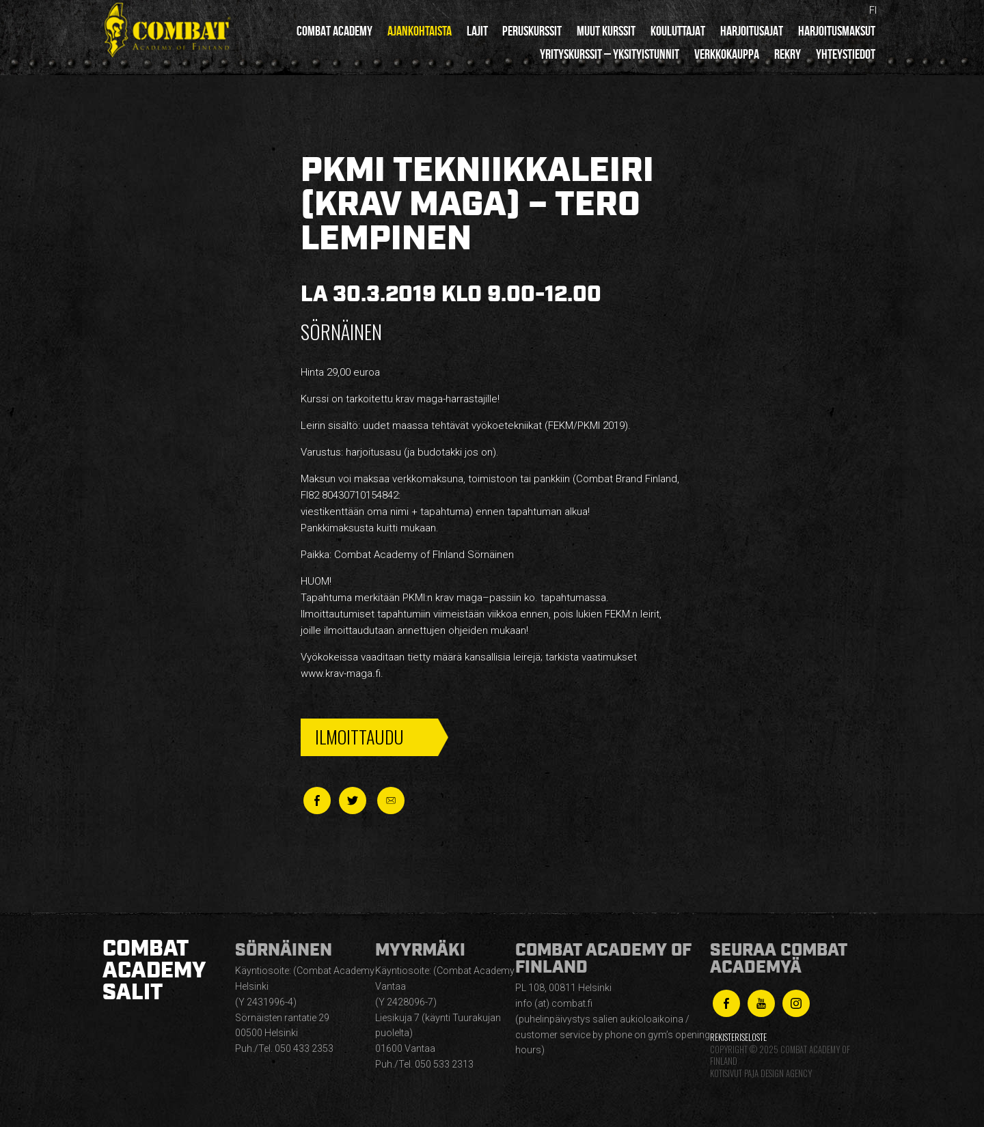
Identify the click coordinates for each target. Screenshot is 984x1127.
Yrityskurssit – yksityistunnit (609, 53)
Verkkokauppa (726, 53)
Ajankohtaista (419, 30)
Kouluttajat (678, 30)
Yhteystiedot (845, 53)
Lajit (477, 30)
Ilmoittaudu (359, 736)
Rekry (787, 53)
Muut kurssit (606, 30)
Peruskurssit (532, 30)
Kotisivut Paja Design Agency (761, 1073)
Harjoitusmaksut (836, 30)
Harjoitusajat (751, 30)
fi (873, 10)
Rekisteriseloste (738, 1037)
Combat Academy (334, 30)
